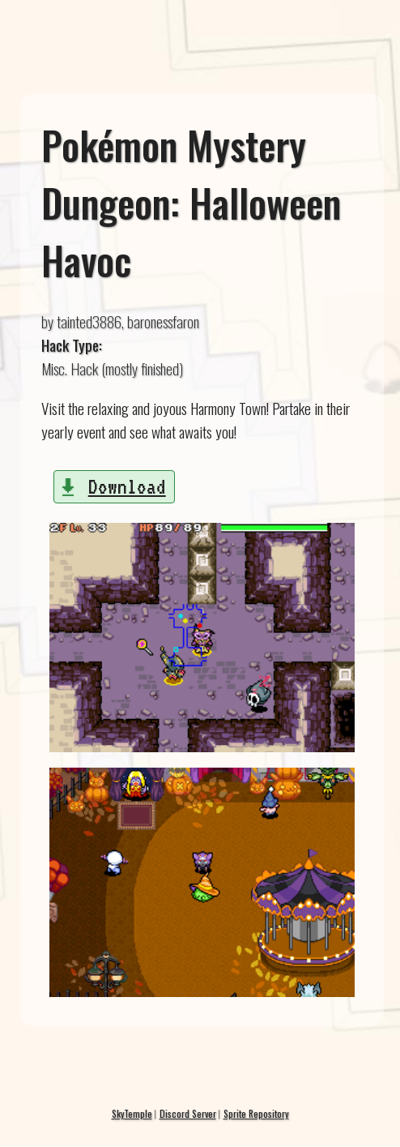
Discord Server (188, 1113)
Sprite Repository (256, 1113)
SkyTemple (132, 1113)
